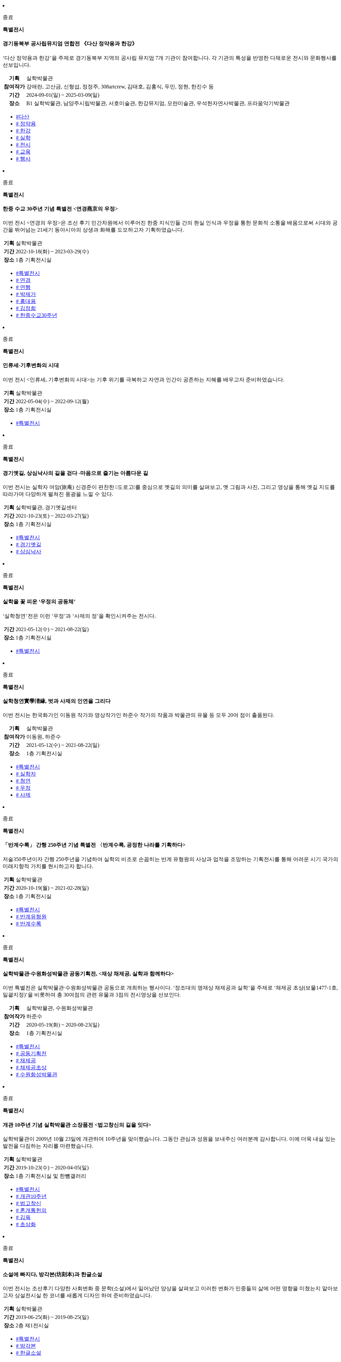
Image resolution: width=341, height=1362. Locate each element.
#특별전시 (28, 273)
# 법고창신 (28, 1203)
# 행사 (23, 159)
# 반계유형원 (31, 916)
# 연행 (23, 287)
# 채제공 (26, 1060)
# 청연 (23, 781)
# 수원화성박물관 (36, 1074)
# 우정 (23, 788)
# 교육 (23, 152)
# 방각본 (26, 1346)
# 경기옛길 (28, 544)
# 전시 (23, 145)
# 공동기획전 (31, 1053)
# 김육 (23, 1217)
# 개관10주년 (31, 1196)
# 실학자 (26, 774)
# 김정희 (26, 308)
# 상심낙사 (28, 551)
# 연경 (23, 280)
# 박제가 (26, 294)
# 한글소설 (28, 1353)
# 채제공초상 (31, 1067)
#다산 (22, 116)
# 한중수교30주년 (36, 315)
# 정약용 (26, 123)
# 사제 (23, 795)
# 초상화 (26, 1224)
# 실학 (23, 138)
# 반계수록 (28, 923)
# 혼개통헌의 (31, 1210)
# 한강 (23, 130)
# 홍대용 (26, 301)
